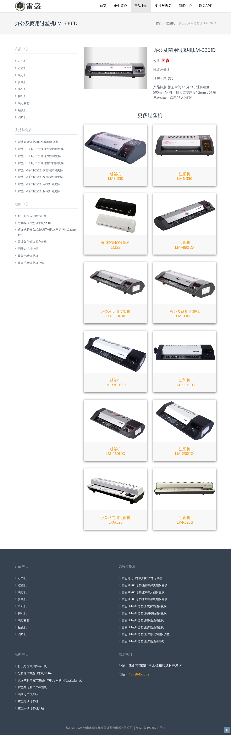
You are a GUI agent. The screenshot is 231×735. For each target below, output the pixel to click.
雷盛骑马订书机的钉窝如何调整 (38, 142)
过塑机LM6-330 (184, 176)
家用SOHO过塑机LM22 (115, 245)
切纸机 (22, 96)
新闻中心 (185, 5)
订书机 (22, 61)
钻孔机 (22, 110)
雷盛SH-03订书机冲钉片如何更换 (39, 156)
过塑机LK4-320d (185, 520)
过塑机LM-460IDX (184, 245)
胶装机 (22, 82)
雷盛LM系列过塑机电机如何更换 (39, 184)
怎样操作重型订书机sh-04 (34, 223)
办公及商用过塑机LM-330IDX (115, 314)
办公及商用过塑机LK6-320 (115, 520)
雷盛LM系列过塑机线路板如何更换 (40, 177)
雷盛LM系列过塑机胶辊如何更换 (39, 191)
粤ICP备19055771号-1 (150, 728)
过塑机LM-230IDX (184, 451)
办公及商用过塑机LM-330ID (185, 314)
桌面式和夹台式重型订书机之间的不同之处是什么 (47, 231)
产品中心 (141, 5)
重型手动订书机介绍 (31, 263)
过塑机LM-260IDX (115, 451)
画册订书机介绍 (28, 249)
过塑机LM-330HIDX (115, 382)
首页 (103, 5)
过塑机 (170, 23)
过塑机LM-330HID (185, 382)
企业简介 (120, 5)
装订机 (22, 75)
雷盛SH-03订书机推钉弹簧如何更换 (41, 149)
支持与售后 (163, 5)
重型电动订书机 (28, 256)
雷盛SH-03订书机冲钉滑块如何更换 (41, 163)
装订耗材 (23, 103)
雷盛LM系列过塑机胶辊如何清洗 (143, 641)
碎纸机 (22, 89)
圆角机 (22, 117)
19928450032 (139, 674)
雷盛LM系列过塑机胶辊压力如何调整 (146, 634)
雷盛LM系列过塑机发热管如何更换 (40, 170)
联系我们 (206, 5)
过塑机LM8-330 (115, 176)
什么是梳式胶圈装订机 (32, 216)
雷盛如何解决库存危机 (32, 242)
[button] (88, 68)
